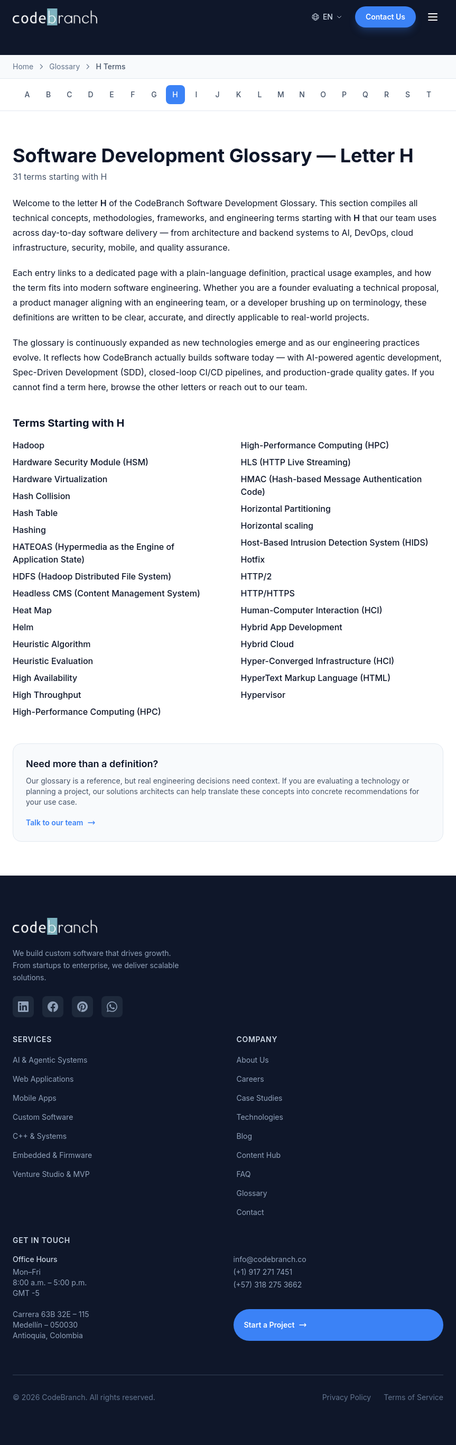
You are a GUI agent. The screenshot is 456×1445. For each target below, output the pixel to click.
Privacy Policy (346, 1397)
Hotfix (253, 559)
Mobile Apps (35, 1097)
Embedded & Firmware (52, 1155)
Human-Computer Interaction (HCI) (312, 610)
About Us (253, 1059)
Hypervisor (263, 694)
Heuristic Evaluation (53, 661)
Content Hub (259, 1155)
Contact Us (385, 16)
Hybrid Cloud (267, 644)
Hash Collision (41, 496)
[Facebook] (52, 1006)
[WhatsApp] (112, 1006)
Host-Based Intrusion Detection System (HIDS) (335, 542)
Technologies (260, 1116)
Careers (250, 1078)
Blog (245, 1135)
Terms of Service (413, 1397)
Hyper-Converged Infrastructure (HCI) (318, 661)
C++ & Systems (40, 1135)
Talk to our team (61, 822)
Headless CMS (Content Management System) (106, 593)
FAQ (244, 1174)
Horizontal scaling (277, 525)
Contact (250, 1212)
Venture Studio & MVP (51, 1174)
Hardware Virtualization (60, 479)
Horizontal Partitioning (286, 508)
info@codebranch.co (270, 1259)
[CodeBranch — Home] (55, 16)
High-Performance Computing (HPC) (87, 711)
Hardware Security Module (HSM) (80, 462)
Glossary (252, 1193)
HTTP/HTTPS (268, 593)
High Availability (45, 678)
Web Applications (43, 1078)
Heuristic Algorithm (51, 644)
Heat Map (32, 610)
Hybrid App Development (291, 627)
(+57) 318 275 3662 (268, 1284)
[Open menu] (432, 16)
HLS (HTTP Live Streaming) (296, 462)
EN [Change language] (326, 16)
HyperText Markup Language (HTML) (316, 678)
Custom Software (43, 1116)
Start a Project (276, 1324)
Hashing (29, 529)
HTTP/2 (256, 576)
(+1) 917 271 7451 (263, 1271)
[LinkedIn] (23, 1006)
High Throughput (47, 694)
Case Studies (260, 1097)
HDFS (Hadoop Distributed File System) (92, 576)
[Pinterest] (82, 1006)
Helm (23, 627)
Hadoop (28, 445)
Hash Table (35, 513)
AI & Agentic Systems (50, 1059)
